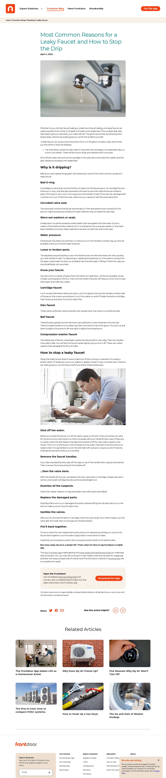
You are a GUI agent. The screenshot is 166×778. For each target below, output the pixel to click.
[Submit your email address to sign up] (49, 772)
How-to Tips (111, 762)
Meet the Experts (114, 770)
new (46, 553)
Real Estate (64, 770)
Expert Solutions (29, 8)
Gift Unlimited (65, 762)
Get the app (150, 8)
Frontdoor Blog (55, 8)
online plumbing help (67, 577)
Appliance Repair (89, 758)
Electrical (86, 770)
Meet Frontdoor (77, 8)
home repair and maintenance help (95, 553)
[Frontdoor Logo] (10, 8)
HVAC (85, 762)
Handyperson (88, 766)
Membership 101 (113, 766)
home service (114, 558)
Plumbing (87, 774)
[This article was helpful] (115, 611)
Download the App (109, 578)
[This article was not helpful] (123, 611)
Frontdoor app (55, 553)
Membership (96, 8)
